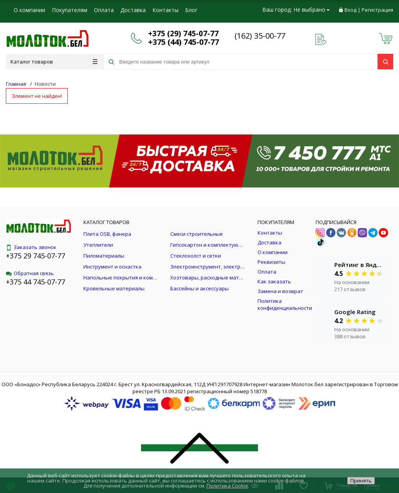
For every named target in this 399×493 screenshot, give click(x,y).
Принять (361, 480)
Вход (350, 9)
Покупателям (69, 10)
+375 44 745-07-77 (35, 281)
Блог (191, 10)
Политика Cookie (227, 485)
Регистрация (377, 9)
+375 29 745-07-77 (35, 255)
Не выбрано (311, 9)
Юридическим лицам (41, 25)
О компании (29, 10)
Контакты (165, 10)
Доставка (133, 10)
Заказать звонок (31, 247)
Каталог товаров (54, 61)
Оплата (104, 10)
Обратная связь (30, 273)
